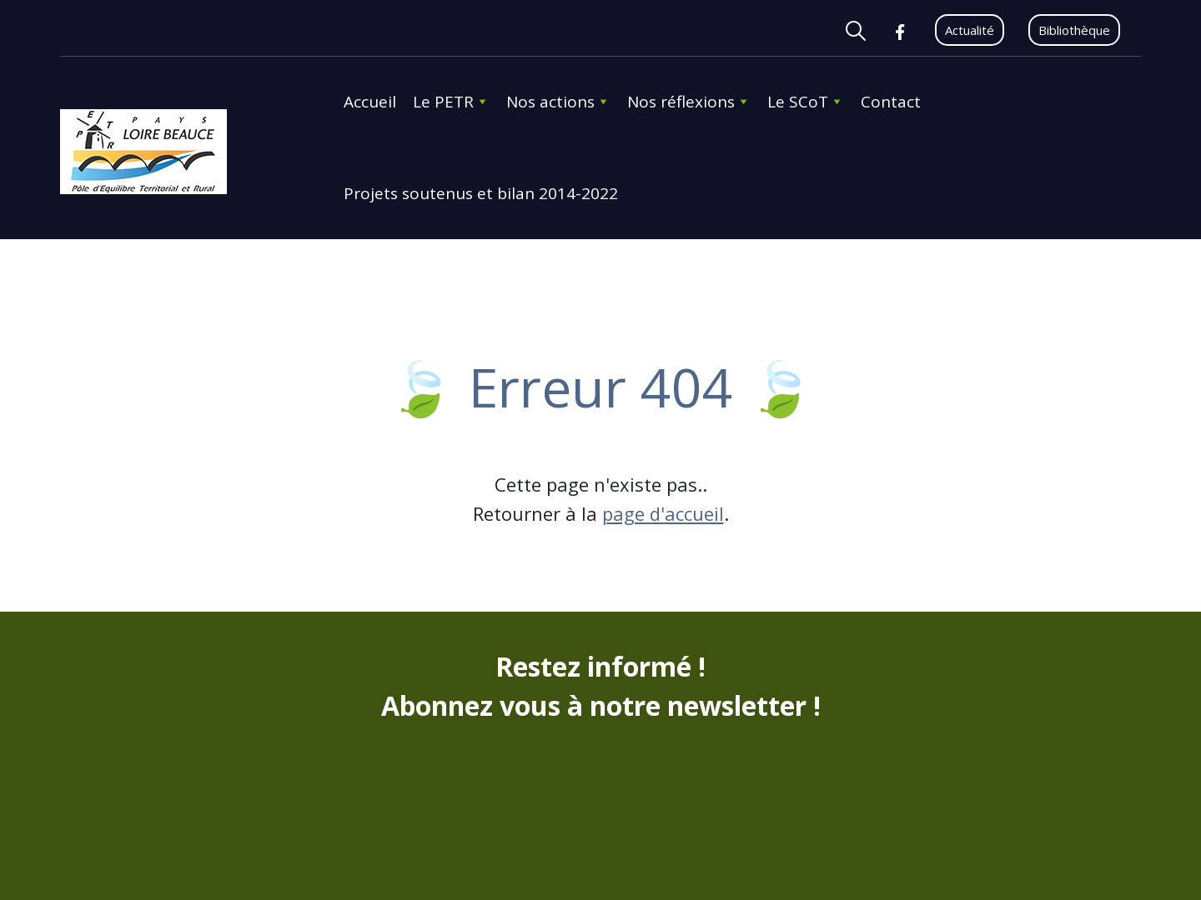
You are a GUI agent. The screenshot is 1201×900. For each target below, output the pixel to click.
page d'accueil (663, 513)
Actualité (969, 30)
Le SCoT (805, 101)
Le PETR (451, 101)
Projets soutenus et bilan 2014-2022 (481, 193)
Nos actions (558, 101)
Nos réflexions (689, 101)
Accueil (370, 101)
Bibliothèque (1074, 30)
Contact (891, 101)
